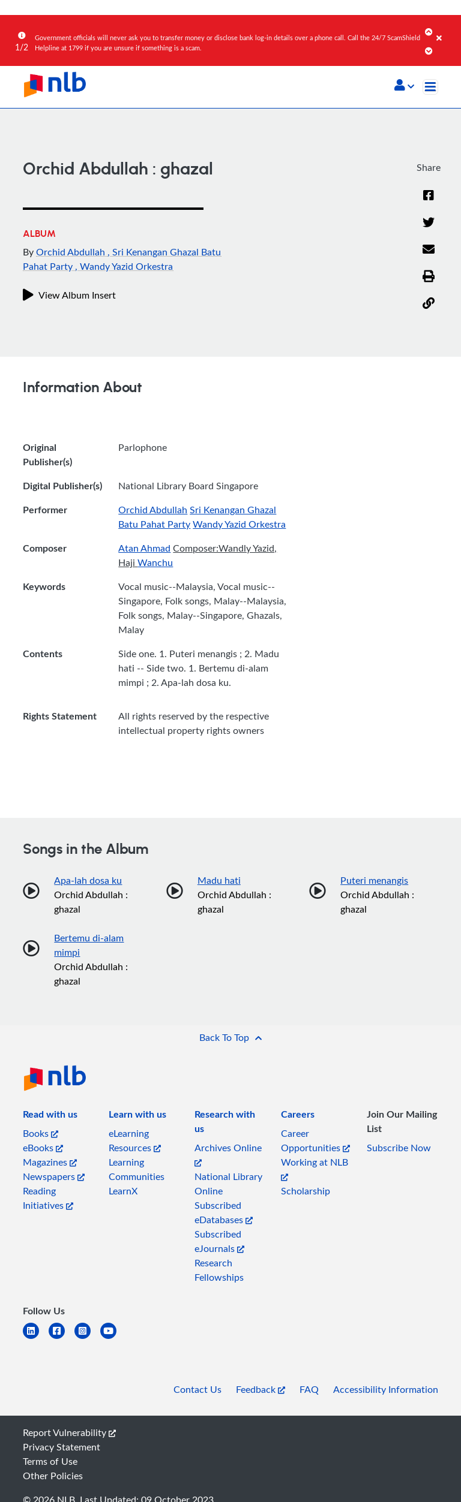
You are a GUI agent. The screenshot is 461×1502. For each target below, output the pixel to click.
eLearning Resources (135, 1140)
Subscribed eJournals (219, 1241)
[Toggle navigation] (430, 87)
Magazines (50, 1162)
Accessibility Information (385, 1389)
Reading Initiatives (48, 1198)
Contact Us (197, 1389)
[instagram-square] (87, 1338)
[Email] (429, 250)
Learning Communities (136, 1169)
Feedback (260, 1389)
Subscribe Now (399, 1147)
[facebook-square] (61, 1338)
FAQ (309, 1389)
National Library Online (228, 1183)
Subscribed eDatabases (223, 1212)
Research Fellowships (219, 1270)
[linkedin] (36, 1338)
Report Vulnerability (69, 1432)
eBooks (43, 1147)
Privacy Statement (61, 1446)
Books (40, 1133)
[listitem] (50, 1116)
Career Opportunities (315, 1140)
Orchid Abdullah (71, 251)
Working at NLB (314, 1168)
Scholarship (305, 1190)
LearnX (123, 1190)
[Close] (446, 29)
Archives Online (228, 1154)
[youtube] (113, 1338)
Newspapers (54, 1176)
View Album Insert (69, 295)
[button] (404, 86)
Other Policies (53, 1475)
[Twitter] (429, 223)
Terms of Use (50, 1461)
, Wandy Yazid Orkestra (124, 266)
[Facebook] (428, 196)
